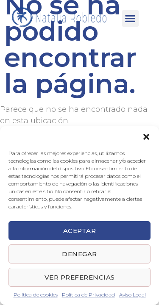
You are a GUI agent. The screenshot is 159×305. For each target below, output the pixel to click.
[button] (146, 137)
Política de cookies (36, 294)
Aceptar (79, 231)
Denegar (79, 254)
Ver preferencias (80, 277)
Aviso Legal (132, 294)
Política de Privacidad (88, 294)
